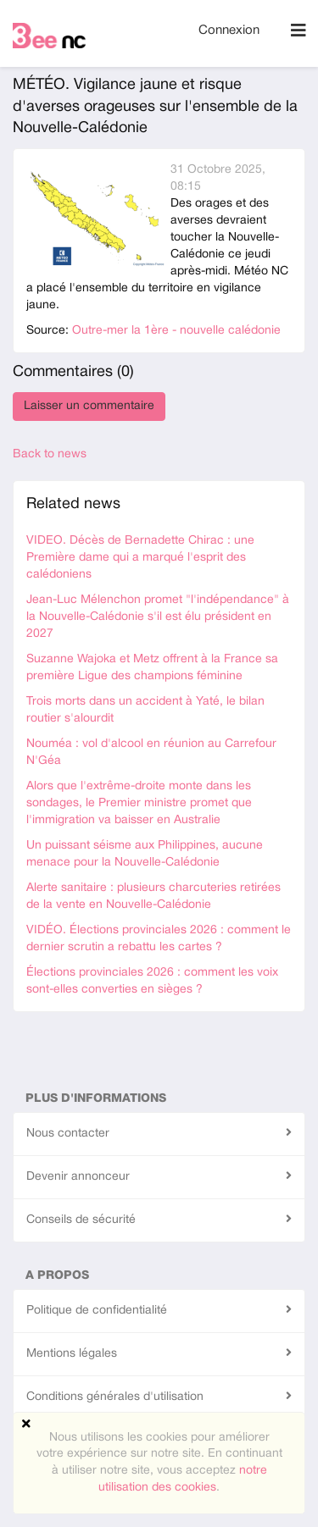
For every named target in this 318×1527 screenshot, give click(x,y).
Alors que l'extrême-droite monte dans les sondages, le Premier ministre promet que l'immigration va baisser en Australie (139, 803)
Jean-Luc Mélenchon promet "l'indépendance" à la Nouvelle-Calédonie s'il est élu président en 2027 (157, 617)
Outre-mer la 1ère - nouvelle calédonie (176, 330)
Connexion (228, 30)
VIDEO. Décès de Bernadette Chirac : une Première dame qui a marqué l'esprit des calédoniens (140, 557)
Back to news (49, 454)
